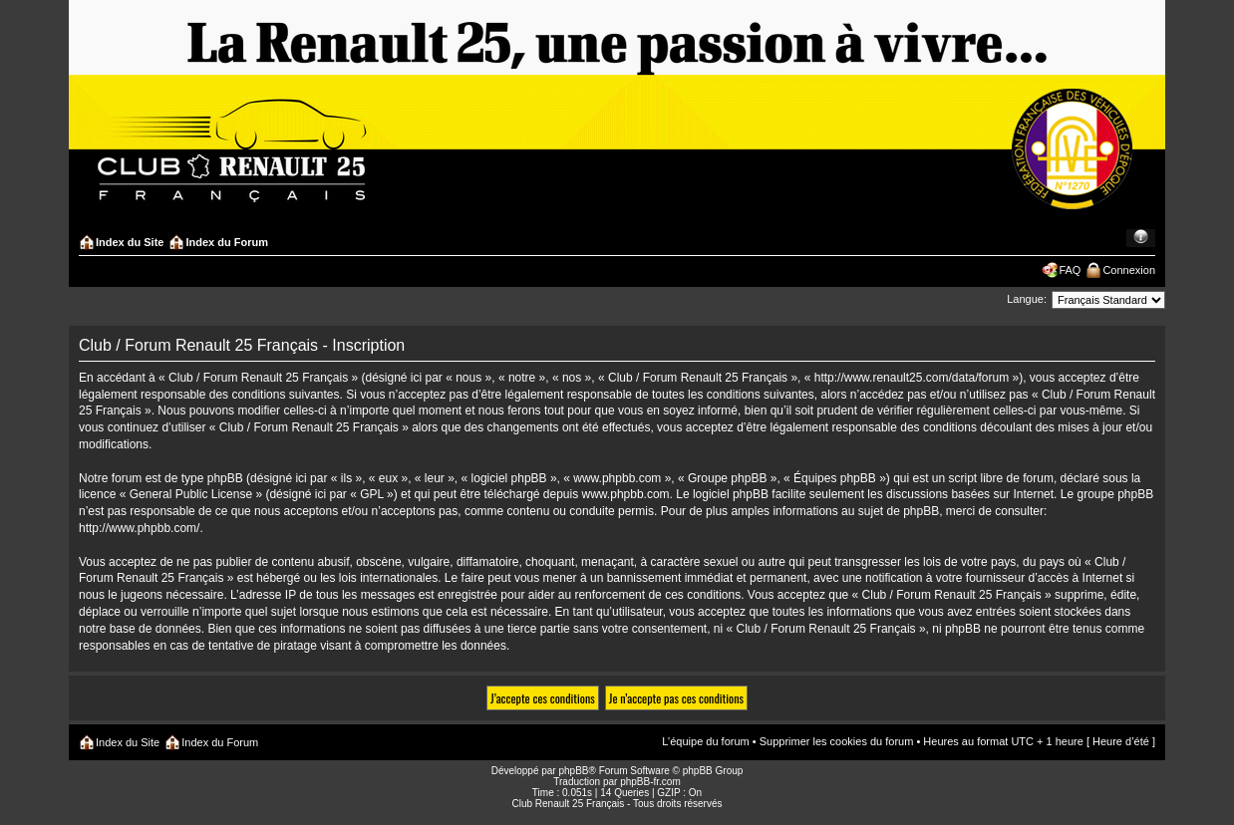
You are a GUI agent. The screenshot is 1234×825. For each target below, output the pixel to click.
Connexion (1128, 270)
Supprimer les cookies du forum (837, 741)
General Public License (191, 494)
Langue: (1027, 299)
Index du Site (129, 242)
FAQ (1069, 270)
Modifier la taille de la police (1140, 238)
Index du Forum (226, 242)
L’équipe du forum (705, 741)
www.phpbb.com (626, 494)
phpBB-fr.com (650, 781)
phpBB (573, 770)
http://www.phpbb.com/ (139, 528)
